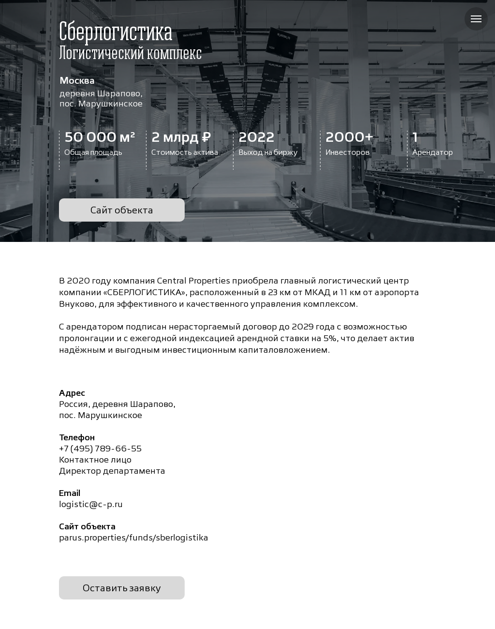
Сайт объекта (121, 210)
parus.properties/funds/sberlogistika (133, 537)
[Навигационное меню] (476, 18)
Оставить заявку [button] (122, 588)
